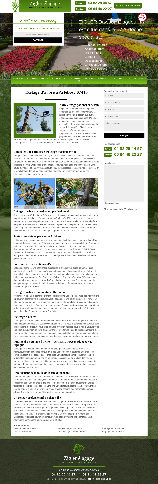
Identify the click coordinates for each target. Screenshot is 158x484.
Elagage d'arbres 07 (20, 78)
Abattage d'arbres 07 (40, 78)
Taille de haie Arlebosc (24, 431)
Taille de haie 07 (118, 78)
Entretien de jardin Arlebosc (70, 428)
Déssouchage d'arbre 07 (79, 79)
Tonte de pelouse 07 (137, 78)
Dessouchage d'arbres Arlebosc (72, 431)
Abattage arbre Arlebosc (113, 428)
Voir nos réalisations (121, 5)
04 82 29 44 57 (93, 3)
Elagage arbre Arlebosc (113, 431)
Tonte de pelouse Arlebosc (26, 428)
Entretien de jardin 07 (98, 78)
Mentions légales (99, 479)
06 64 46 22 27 (93, 9)
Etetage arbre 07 (59, 78)
